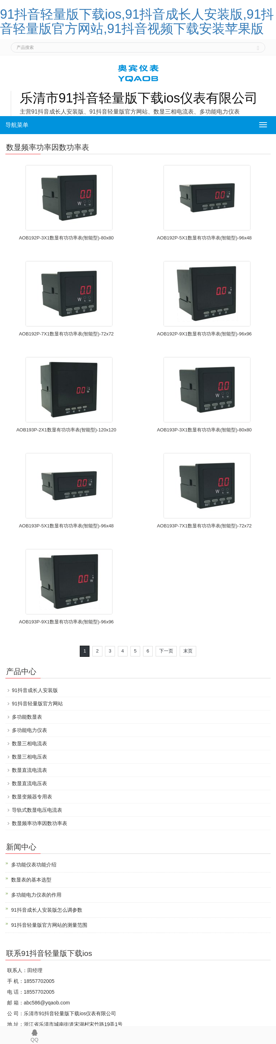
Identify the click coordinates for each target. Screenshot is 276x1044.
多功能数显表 (27, 717)
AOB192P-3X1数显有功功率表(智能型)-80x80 (66, 238)
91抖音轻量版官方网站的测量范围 (49, 925)
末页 (188, 651)
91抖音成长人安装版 (35, 690)
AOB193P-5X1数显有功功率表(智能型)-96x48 (66, 525)
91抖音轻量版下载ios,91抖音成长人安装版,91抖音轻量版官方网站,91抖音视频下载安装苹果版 (137, 21)
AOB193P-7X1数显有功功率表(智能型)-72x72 (204, 525)
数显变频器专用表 (32, 797)
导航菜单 (16, 125)
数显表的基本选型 (31, 880)
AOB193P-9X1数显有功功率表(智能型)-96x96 (66, 621)
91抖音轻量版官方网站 (37, 703)
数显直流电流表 (29, 770)
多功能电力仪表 (29, 730)
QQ (34, 1034)
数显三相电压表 (29, 757)
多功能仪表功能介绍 (33, 864)
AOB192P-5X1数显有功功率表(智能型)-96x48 (204, 238)
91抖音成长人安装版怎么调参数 (46, 910)
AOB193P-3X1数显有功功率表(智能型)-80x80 (204, 429)
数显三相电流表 (29, 743)
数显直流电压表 (29, 783)
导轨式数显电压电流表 (37, 810)
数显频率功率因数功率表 (39, 823)
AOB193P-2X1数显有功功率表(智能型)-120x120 (66, 429)
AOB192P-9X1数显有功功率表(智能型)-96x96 (204, 333)
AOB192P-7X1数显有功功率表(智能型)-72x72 (66, 333)
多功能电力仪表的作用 (36, 895)
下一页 (166, 651)
